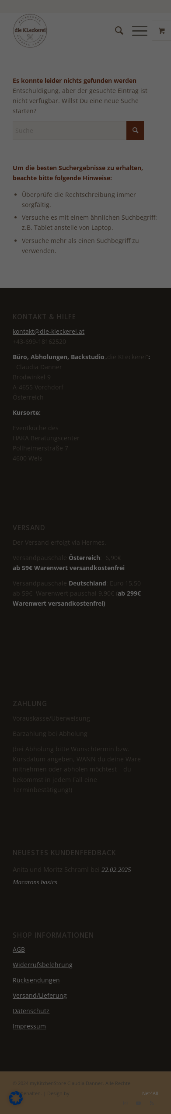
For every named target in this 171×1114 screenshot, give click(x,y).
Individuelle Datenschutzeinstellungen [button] (86, 319)
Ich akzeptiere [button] (85, 254)
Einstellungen (65, 226)
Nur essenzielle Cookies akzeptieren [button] (85, 284)
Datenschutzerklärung (77, 209)
